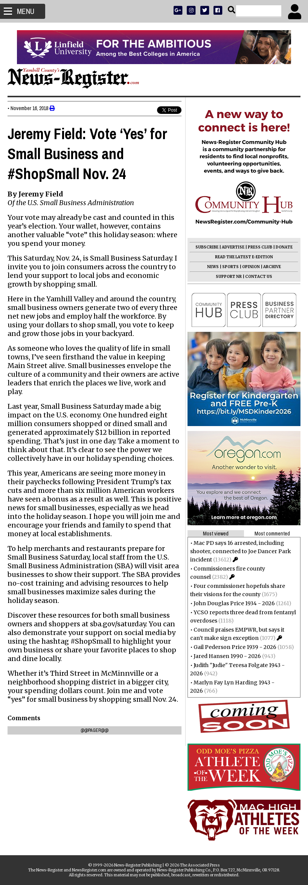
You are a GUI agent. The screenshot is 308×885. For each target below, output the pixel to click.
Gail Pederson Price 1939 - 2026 (235, 647)
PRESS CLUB (260, 247)
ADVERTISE (233, 247)
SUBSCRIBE (206, 247)
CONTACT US (258, 276)
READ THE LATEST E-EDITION (244, 257)
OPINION (251, 266)
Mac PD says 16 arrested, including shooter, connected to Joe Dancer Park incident (240, 551)
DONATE (284, 247)
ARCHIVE (272, 266)
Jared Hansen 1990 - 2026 (227, 656)
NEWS (213, 266)
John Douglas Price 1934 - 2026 (234, 603)
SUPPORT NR (229, 276)
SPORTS (230, 266)
